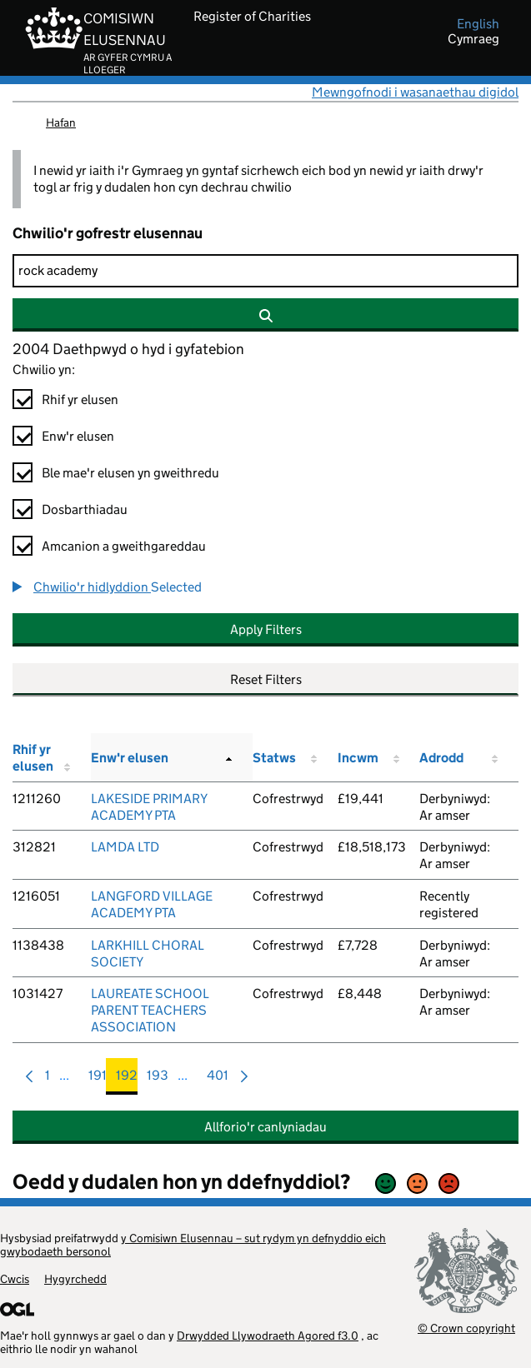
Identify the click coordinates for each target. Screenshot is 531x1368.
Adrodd (441, 758)
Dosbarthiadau (85, 509)
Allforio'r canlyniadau (265, 1127)
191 (97, 1079)
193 (157, 1079)
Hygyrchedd (75, 1278)
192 (127, 1079)
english (478, 24)
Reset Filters (266, 679)
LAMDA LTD (125, 847)
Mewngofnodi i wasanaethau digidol (415, 92)
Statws (274, 758)
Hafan (61, 122)
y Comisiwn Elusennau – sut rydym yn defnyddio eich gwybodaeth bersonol (193, 1245)
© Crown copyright (466, 1328)
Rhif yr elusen (80, 399)
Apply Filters (266, 629)
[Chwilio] (265, 270)
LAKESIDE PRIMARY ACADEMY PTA (149, 807)
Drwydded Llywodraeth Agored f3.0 (267, 1335)
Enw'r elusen (78, 436)
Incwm (358, 758)
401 (217, 1079)
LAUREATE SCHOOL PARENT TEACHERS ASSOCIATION (150, 1010)
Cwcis (14, 1278)
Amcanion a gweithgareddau (124, 546)
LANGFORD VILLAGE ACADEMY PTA (152, 904)
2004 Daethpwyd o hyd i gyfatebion (128, 349)
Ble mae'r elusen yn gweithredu (130, 473)
